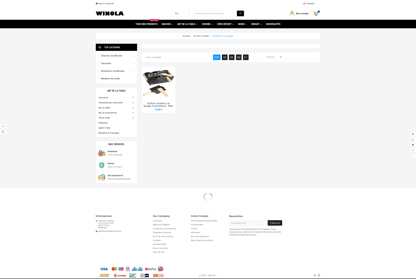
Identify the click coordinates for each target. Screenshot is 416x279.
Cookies (157, 240)
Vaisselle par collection (111, 103)
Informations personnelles (204, 221)
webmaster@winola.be (109, 231)
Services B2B (159, 244)
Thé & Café (104, 118)
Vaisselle (103, 98)
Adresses (195, 232)
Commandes (197, 225)
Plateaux (103, 123)
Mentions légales (161, 225)
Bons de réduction (200, 236)
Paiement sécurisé (162, 232)
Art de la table (116, 90)
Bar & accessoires (108, 113)
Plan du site (159, 252)
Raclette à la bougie (109, 133)
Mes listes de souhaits (202, 240)
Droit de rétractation (163, 236)
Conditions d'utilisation (164, 228)
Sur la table (104, 108)
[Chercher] (215, 13)
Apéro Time (104, 128)
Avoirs (194, 228)
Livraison (157, 221)
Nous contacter (107, 3)
